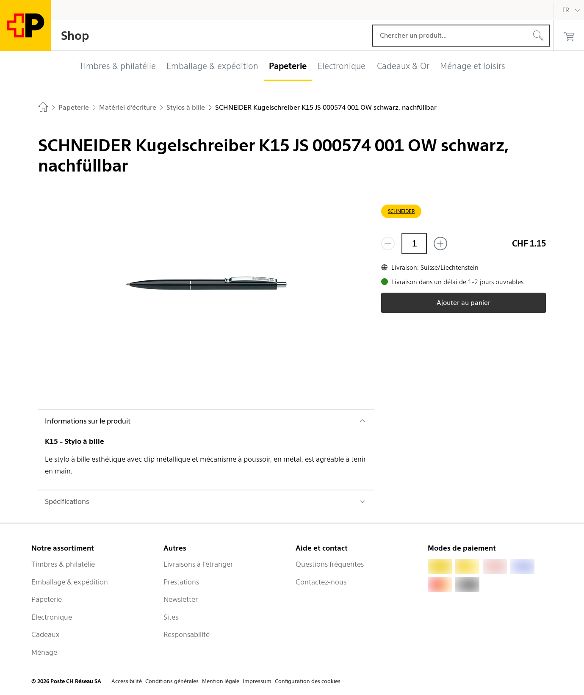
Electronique (51, 617)
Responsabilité (186, 634)
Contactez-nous (321, 582)
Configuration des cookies (307, 681)
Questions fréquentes (330, 564)
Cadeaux (45, 634)
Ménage (44, 652)
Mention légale (220, 681)
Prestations (181, 582)
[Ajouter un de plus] (440, 243)
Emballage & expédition (69, 582)
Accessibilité (126, 681)
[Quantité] (414, 243)
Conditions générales (172, 681)
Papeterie (46, 599)
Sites (170, 617)
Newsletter (180, 599)
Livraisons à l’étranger (198, 564)
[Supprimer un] (388, 243)
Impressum (257, 681)
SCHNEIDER (401, 211)
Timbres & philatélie (63, 564)
